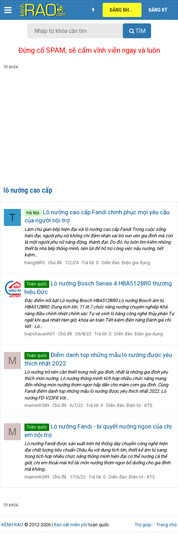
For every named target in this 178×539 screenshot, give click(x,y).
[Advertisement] (89, 129)
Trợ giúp (143, 524)
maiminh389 (36, 405)
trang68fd (34, 262)
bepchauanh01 (39, 333)
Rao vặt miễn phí (70, 524)
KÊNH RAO (12, 524)
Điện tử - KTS (139, 405)
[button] (8, 10)
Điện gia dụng (136, 262)
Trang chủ (166, 524)
